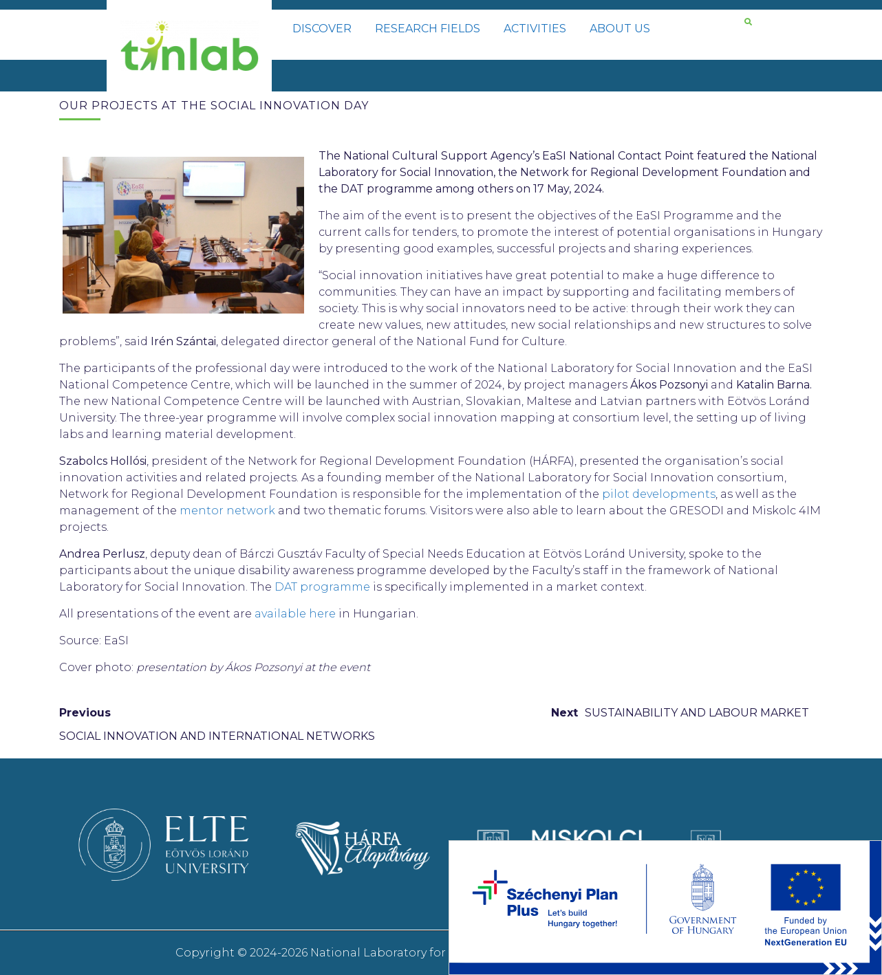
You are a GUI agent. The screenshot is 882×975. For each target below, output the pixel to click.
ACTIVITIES (535, 28)
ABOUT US (620, 28)
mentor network (229, 510)
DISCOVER (322, 28)
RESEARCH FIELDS (427, 28)
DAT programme (322, 586)
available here (295, 613)
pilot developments (659, 494)
